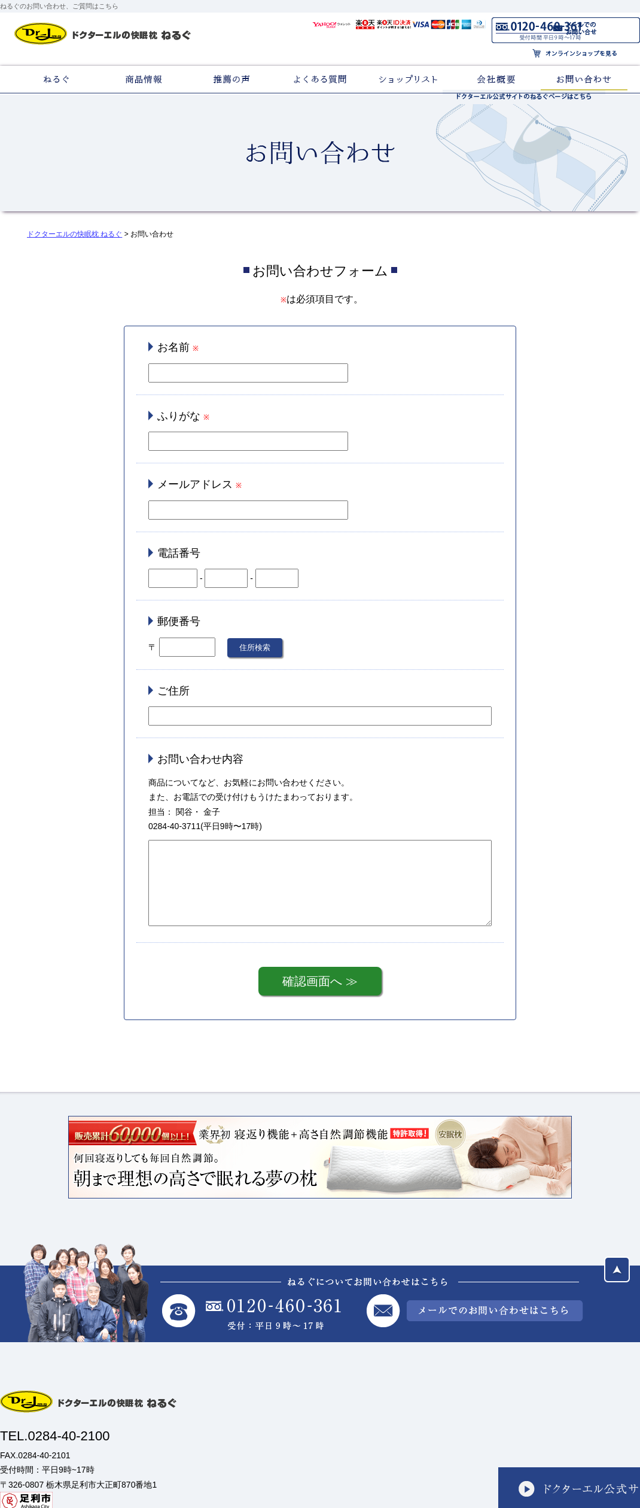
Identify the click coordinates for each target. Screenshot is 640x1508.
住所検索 (254, 647)
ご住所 (173, 691)
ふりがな (178, 416)
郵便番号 (178, 621)
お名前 (173, 347)
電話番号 (178, 553)
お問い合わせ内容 (200, 759)
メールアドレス (195, 484)
